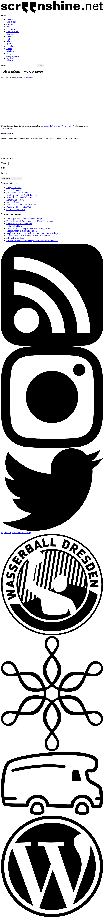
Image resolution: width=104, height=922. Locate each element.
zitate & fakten (12, 56)
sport (8, 44)
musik (9, 36)
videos (9, 48)
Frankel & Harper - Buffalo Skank (21, 208)
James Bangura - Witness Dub (19, 196)
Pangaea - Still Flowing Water (19, 210)
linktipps (10, 34)
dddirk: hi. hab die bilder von (19, 227)
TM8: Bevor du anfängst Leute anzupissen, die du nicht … (31, 231)
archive (9, 61)
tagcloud (10, 58)
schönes (9, 41)
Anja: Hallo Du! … (14, 229)
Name (4, 166)
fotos (8, 27)
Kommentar (7, 162)
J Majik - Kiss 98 (13, 191)
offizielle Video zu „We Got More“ (59, 126)
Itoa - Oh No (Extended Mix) (19, 200)
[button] (5, 15)
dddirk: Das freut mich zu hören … (21, 234)
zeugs (8, 53)
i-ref (10, 128)
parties (9, 39)
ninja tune (29, 77)
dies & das (11, 22)
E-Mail (5, 171)
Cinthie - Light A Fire (15, 213)
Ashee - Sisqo (12, 205)
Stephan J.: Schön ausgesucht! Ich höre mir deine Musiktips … (33, 236)
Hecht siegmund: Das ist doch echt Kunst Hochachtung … (31, 224)
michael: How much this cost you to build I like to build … (32, 244)
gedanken (10, 29)
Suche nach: (6, 65)
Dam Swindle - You (15, 203)
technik (9, 46)
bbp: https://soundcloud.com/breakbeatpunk (25, 222)
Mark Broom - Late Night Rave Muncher (24, 198)
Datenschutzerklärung (21, 536)
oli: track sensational (15, 241)
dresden (9, 24)
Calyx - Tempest (13, 193)
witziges (10, 51)
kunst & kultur (12, 31)
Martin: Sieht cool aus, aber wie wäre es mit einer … (29, 239)
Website (4, 176)
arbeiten (10, 19)
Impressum (6, 536)
